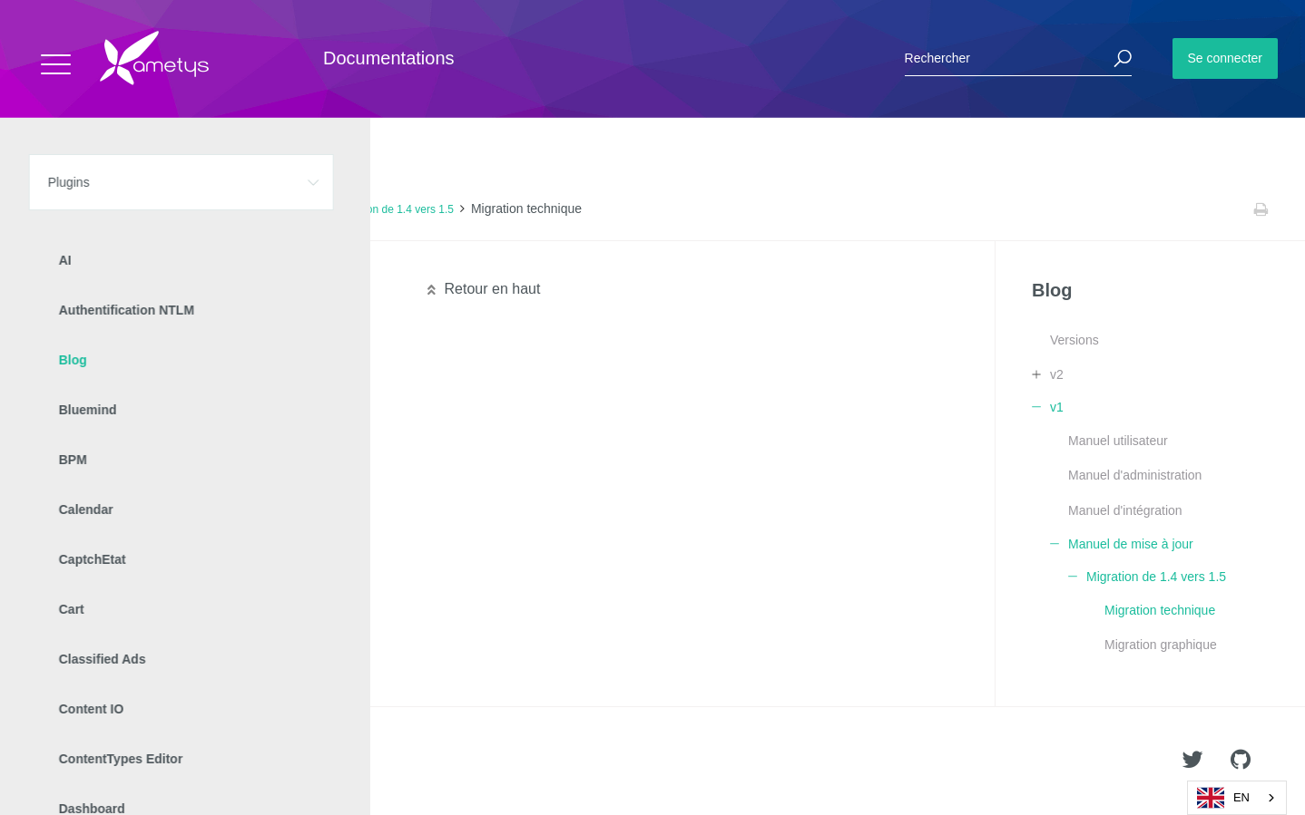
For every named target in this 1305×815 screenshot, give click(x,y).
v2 (1057, 374)
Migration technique (1159, 610)
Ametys (120, 761)
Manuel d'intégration (1125, 510)
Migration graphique (1160, 644)
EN (1223, 797)
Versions (1074, 340)
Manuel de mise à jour (263, 209)
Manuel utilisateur (1118, 440)
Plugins (106, 209)
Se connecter (1225, 58)
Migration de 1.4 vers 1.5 (394, 209)
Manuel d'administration (1135, 475)
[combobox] (1237, 798)
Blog (152, 209)
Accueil (54, 209)
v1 (186, 209)
